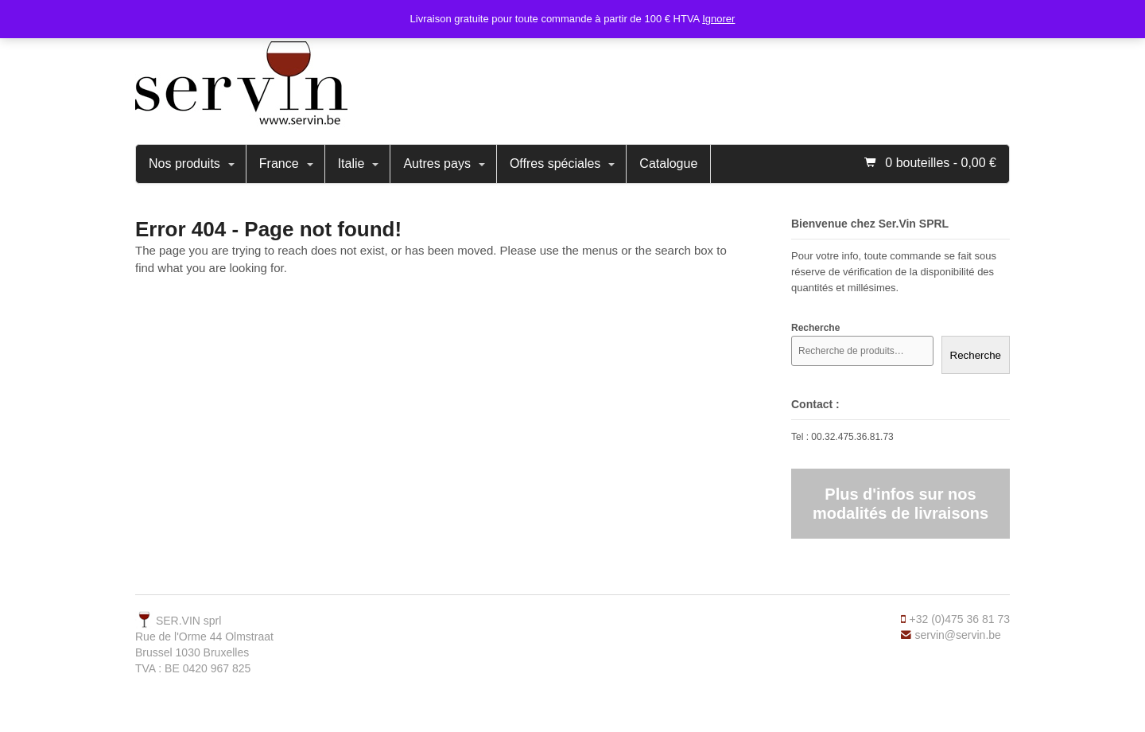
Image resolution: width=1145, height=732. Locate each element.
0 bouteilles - (940, 162)
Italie (351, 163)
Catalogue (668, 163)
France (279, 163)
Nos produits (184, 163)
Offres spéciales (555, 163)
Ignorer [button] (718, 19)
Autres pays (436, 163)
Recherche (975, 355)
